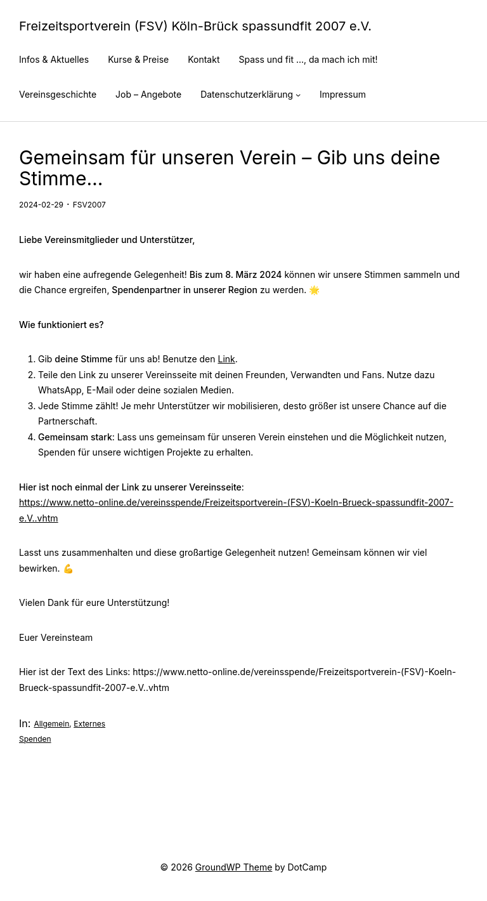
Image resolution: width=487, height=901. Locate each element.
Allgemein (51, 723)
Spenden (35, 739)
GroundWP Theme (234, 867)
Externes (89, 723)
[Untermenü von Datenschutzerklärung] (298, 94)
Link (226, 358)
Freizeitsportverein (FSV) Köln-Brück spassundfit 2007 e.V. (195, 26)
